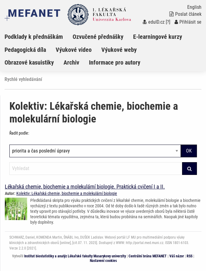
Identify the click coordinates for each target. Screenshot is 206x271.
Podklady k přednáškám (34, 36)
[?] (168, 22)
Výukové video (74, 49)
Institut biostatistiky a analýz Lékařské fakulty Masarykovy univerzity (75, 256)
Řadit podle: (19, 133)
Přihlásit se (188, 22)
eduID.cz (154, 22)
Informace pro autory (114, 62)
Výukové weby (119, 49)
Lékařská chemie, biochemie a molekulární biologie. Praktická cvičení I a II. (85, 186)
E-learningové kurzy (157, 36)
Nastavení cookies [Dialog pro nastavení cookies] (103, 261)
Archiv (71, 62)
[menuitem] (39, 36)
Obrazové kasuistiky (29, 62)
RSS (189, 256)
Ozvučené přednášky (98, 36)
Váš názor (176, 256)
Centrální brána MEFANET (148, 256)
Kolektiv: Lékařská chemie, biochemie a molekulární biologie (66, 193)
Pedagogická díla (25, 49)
